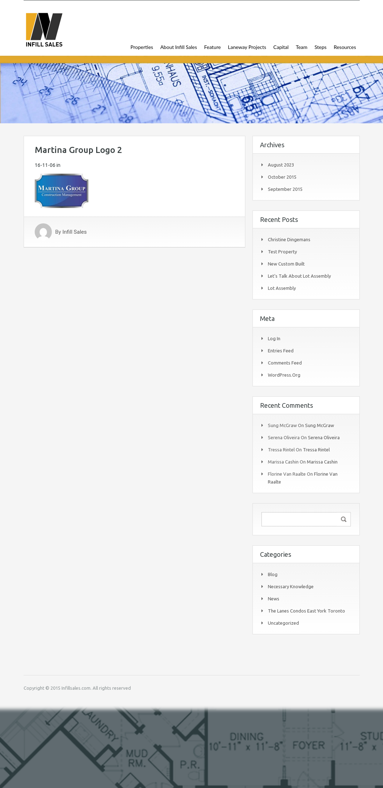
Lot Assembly (282, 288)
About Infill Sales (178, 47)
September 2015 (285, 189)
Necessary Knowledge (291, 586)
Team (301, 47)
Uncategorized (283, 622)
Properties (142, 47)
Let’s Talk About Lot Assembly (299, 275)
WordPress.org (284, 374)
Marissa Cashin (322, 461)
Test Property (282, 251)
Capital (281, 47)
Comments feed (285, 362)
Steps (321, 47)
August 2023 (281, 164)
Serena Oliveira (324, 437)
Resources (345, 47)
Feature (212, 47)
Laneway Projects (247, 47)
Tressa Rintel (316, 449)
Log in (274, 338)
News (273, 598)
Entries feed (281, 350)
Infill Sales (74, 232)
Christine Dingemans (289, 239)
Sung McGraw (319, 425)
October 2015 (282, 176)
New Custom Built (286, 263)
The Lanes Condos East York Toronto (306, 610)
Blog (273, 574)
